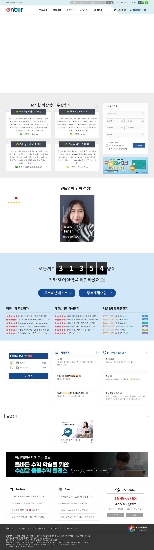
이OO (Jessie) (121, 323)
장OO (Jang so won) (123, 326)
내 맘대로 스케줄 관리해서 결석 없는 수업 (28, 496)
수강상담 (115, 515)
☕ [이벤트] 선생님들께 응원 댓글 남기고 (28, 503)
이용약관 (22, 528)
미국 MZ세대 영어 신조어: (70, 440)
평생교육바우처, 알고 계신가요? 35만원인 (28, 516)
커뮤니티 (84, 9)
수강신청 (70, 9)
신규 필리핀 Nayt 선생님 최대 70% (73, 503)
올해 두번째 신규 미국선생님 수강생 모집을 (77, 517)
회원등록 (139, 145)
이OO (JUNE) (120, 329)
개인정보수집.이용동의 (115, 145)
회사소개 (9, 528)
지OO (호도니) (121, 319)
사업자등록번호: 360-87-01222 (47, 536)
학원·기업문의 (56, 528)
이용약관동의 (112, 142)
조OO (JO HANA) (121, 333)
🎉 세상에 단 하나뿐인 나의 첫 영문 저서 (76, 496)
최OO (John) (120, 316)
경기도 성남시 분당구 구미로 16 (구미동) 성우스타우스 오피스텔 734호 (31, 540)
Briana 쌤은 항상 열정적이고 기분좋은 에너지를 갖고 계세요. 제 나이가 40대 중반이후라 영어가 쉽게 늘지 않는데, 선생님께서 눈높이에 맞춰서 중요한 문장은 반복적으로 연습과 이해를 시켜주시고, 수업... (77, 157)
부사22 (110, 358)
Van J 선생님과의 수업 (30, 111)
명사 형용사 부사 (114, 393)
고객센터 (98, 9)
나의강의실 (120, 9)
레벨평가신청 (138, 10)
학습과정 (57, 9)
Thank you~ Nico (79, 111)
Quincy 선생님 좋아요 (30, 144)
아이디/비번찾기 (122, 2)
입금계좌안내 (72, 528)
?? (59, 358)
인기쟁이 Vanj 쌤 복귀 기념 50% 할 (74, 510)
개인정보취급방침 (38, 528)
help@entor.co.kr (49, 538)
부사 (109, 375)
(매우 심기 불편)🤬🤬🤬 (69, 375)
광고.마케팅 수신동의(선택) (116, 149)
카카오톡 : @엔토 (125, 504)
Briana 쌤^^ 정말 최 (79, 144)
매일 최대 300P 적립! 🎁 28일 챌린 (25, 510)
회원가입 (133, 2)
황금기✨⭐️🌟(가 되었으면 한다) (72, 392)
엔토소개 (43, 9)
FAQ (134, 515)
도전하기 (28, 376)
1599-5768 (125, 498)
